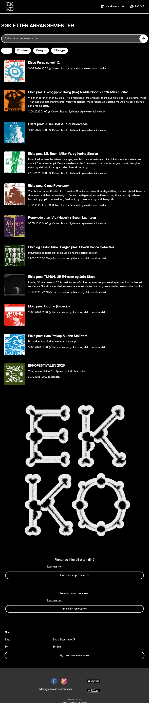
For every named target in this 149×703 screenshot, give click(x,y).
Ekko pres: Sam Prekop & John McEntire (57, 336)
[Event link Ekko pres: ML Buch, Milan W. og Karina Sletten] (13, 162)
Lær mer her (54, 566)
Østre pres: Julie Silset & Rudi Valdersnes (57, 124)
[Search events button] (143, 38)
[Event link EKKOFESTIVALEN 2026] (13, 374)
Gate (7, 639)
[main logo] (10, 6)
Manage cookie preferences (55, 689)
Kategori (41, 50)
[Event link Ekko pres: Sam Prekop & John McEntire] (13, 344)
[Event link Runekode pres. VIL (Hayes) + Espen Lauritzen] (13, 226)
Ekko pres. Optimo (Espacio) (49, 306)
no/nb (137, 7)
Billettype (59, 50)
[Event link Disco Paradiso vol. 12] (13, 71)
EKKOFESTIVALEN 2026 (46, 365)
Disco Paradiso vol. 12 (44, 62)
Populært (22, 50)
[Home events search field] (74, 38)
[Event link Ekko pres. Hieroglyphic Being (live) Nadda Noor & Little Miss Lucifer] (13, 100)
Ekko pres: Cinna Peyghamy (48, 185)
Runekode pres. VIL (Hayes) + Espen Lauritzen (62, 217)
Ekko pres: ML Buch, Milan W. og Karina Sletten (63, 153)
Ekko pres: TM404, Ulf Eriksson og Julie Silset (61, 277)
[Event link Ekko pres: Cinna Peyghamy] (13, 194)
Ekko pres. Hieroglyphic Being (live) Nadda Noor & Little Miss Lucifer (78, 92)
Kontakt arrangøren (74, 656)
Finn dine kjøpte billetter (74, 575)
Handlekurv (115, 7)
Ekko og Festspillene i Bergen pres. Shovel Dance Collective (71, 247)
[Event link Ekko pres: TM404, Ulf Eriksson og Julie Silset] (13, 285)
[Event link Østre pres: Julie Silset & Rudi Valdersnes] (13, 132)
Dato (7, 50)
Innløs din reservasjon (74, 609)
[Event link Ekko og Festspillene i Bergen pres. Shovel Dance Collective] (13, 255)
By (6, 647)
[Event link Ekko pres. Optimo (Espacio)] (13, 314)
